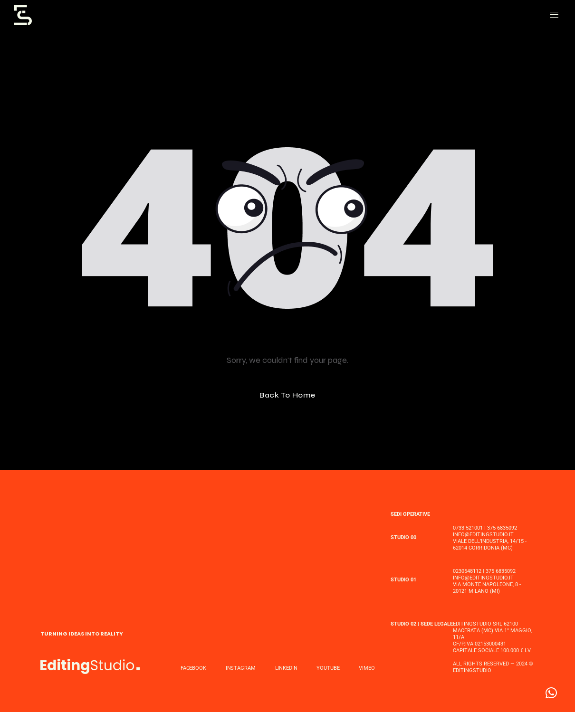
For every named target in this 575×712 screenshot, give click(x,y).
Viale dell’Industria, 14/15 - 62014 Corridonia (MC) (490, 544)
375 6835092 (502, 528)
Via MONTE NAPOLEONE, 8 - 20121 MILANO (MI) (487, 587)
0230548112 (467, 571)
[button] (551, 693)
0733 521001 (468, 528)
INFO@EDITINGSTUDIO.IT (483, 535)
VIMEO (366, 668)
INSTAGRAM (241, 668)
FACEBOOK (193, 668)
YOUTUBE (327, 668)
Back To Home (287, 394)
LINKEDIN (286, 668)
